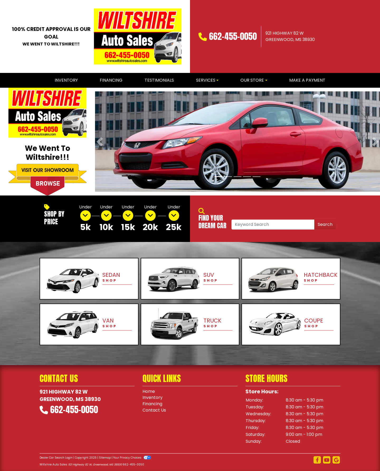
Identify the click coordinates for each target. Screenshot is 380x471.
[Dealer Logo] (138, 36)
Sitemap (105, 458)
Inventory (152, 398)
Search (325, 224)
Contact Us (154, 410)
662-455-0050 (233, 36)
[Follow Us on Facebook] (317, 460)
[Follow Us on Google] (336, 460)
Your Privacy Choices (132, 458)
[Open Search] (273, 225)
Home (148, 391)
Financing (152, 404)
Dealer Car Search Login (56, 458)
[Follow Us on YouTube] (326, 460)
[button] (99, 141)
